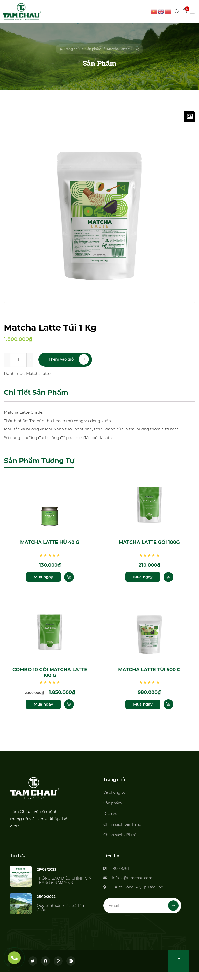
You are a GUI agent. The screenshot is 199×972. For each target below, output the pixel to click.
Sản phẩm (93, 49)
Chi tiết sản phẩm (36, 392)
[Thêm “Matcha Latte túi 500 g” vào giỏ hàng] (168, 704)
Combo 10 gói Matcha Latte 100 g (49, 673)
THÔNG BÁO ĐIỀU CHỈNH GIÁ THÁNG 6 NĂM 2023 (64, 880)
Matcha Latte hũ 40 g (49, 542)
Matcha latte (38, 373)
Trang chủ (70, 49)
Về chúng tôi (114, 792)
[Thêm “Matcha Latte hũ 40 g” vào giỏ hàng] (69, 577)
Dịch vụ (110, 813)
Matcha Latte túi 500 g (149, 670)
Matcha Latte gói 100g (149, 542)
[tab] (36, 393)
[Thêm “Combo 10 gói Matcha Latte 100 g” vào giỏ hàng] (69, 704)
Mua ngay (43, 576)
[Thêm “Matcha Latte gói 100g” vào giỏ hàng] (168, 577)
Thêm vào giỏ (69, 359)
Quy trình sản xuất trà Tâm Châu (61, 907)
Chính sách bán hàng (122, 824)
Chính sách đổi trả (119, 835)
